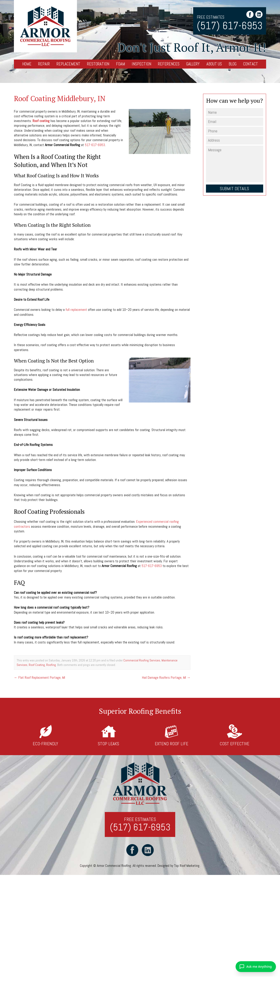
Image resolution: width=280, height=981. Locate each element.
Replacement (68, 64)
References (168, 64)
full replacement (76, 309)
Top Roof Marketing (186, 865)
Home (26, 64)
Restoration (98, 64)
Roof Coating (37, 665)
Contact (250, 64)
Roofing (51, 665)
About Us (214, 64)
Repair (44, 64)
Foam (120, 64)
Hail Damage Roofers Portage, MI (166, 677)
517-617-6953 (95, 144)
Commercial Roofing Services (141, 660)
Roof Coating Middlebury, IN (59, 98)
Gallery (193, 64)
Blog (232, 64)
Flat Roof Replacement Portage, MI (39, 677)
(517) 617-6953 (229, 26)
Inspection (141, 64)
